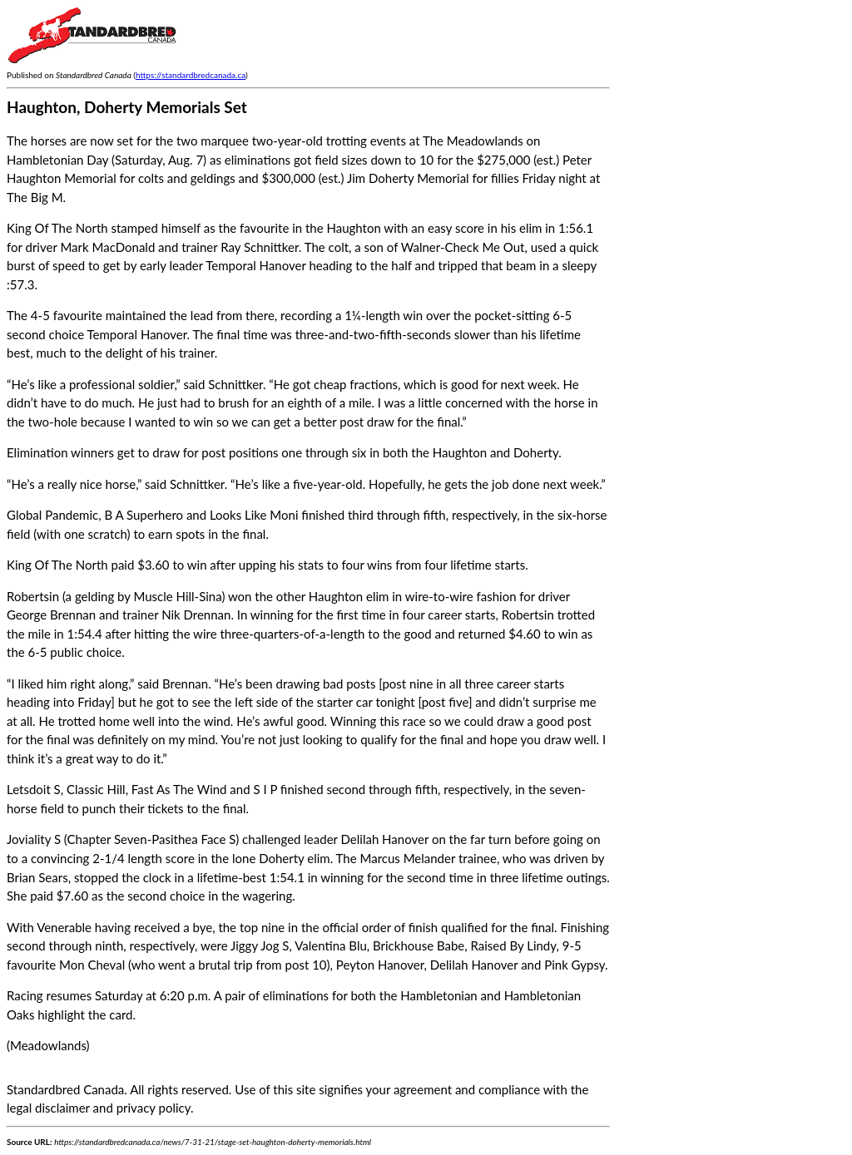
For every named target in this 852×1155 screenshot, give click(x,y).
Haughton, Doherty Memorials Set (127, 106)
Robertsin (33, 596)
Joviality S (34, 839)
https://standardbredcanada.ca (190, 75)
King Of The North (57, 564)
